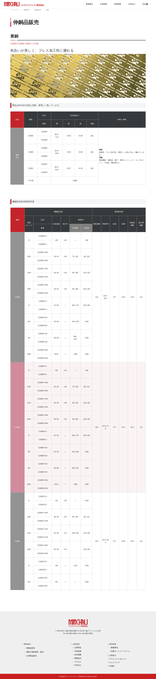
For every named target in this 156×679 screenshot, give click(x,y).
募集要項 (114, 647)
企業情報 (103, 4)
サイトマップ (114, 662)
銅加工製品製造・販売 (35, 652)
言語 (145, 4)
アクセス (77, 662)
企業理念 (77, 647)
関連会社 (77, 658)
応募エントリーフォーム (120, 651)
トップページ (14, 10)
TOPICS (77, 665)
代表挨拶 (77, 651)
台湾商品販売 (31, 656)
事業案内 (89, 4)
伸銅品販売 (37, 10)
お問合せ (131, 4)
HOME (111, 666)
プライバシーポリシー (118, 659)
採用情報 (117, 4)
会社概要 (77, 655)
